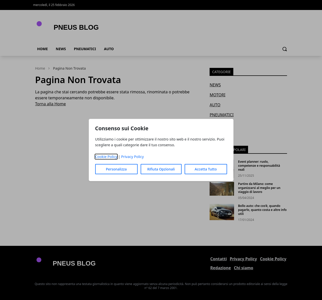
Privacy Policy (132, 156)
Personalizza (116, 169)
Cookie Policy (106, 156)
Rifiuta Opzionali (161, 169)
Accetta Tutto (206, 169)
